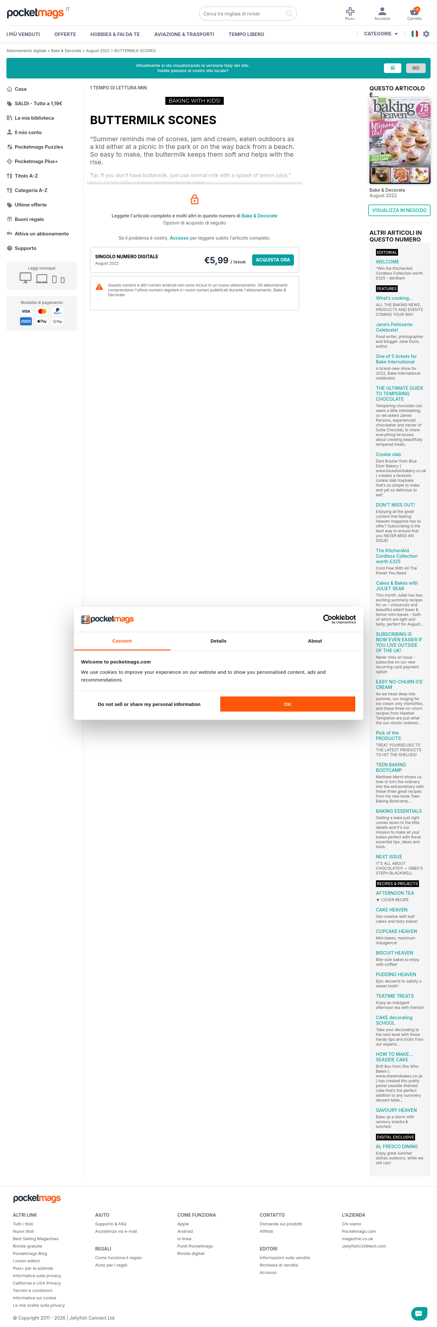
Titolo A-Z (22, 176)
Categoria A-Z (27, 190)
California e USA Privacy (37, 1283)
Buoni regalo (25, 219)
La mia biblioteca (30, 118)
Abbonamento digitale (26, 50)
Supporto (21, 248)
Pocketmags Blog (30, 1253)
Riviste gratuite (27, 1246)
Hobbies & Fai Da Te (115, 34)
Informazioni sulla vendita (284, 1257)
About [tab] (315, 640)
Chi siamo (351, 1223)
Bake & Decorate (66, 50)
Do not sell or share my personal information (149, 704)
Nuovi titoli (23, 1231)
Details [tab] (219, 640)
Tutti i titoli (23, 1223)
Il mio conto (24, 132)
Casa (16, 89)
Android (185, 1231)
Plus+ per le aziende (33, 1268)
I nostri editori (26, 1260)
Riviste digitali (191, 1253)
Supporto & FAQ (110, 1223)
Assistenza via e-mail (116, 1231)
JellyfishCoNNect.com (364, 1246)
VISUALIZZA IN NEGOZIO (399, 210)
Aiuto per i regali (111, 1265)
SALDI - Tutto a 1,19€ (34, 103)
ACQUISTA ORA (273, 259)
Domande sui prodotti (280, 1223)
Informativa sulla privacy (37, 1275)
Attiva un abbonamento (37, 234)
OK (288, 704)
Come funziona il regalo (118, 1257)
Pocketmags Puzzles (34, 147)
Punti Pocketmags (195, 1246)
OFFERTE (65, 34)
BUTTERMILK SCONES (135, 50)
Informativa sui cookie (34, 1297)
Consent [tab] (122, 640)
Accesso (179, 238)
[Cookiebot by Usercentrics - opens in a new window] (328, 619)
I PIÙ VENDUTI (23, 34)
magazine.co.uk (357, 1238)
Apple (183, 1223)
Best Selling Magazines (36, 1238)
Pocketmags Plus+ (32, 161)
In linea (185, 1238)
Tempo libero (246, 34)
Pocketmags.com (359, 1231)
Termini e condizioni (32, 1290)
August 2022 (98, 50)
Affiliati (266, 1231)
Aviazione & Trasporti (184, 34)
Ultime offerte (26, 205)
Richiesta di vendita (278, 1265)
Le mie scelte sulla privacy (39, 1305)
